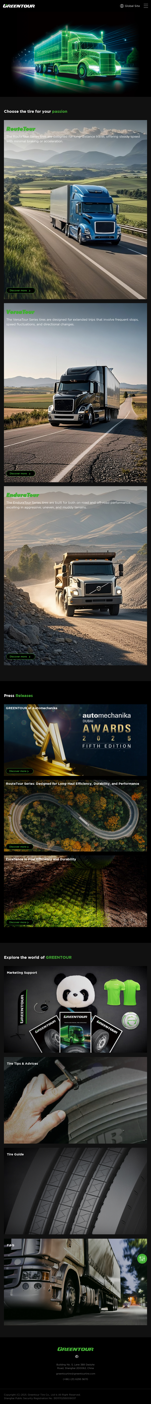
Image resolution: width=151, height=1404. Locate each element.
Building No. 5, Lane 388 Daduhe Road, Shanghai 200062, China (75, 1366)
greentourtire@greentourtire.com (75, 1373)
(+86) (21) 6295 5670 (75, 1379)
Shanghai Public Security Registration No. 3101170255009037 (40, 1398)
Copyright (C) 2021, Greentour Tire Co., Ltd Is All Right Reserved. (42, 1394)
